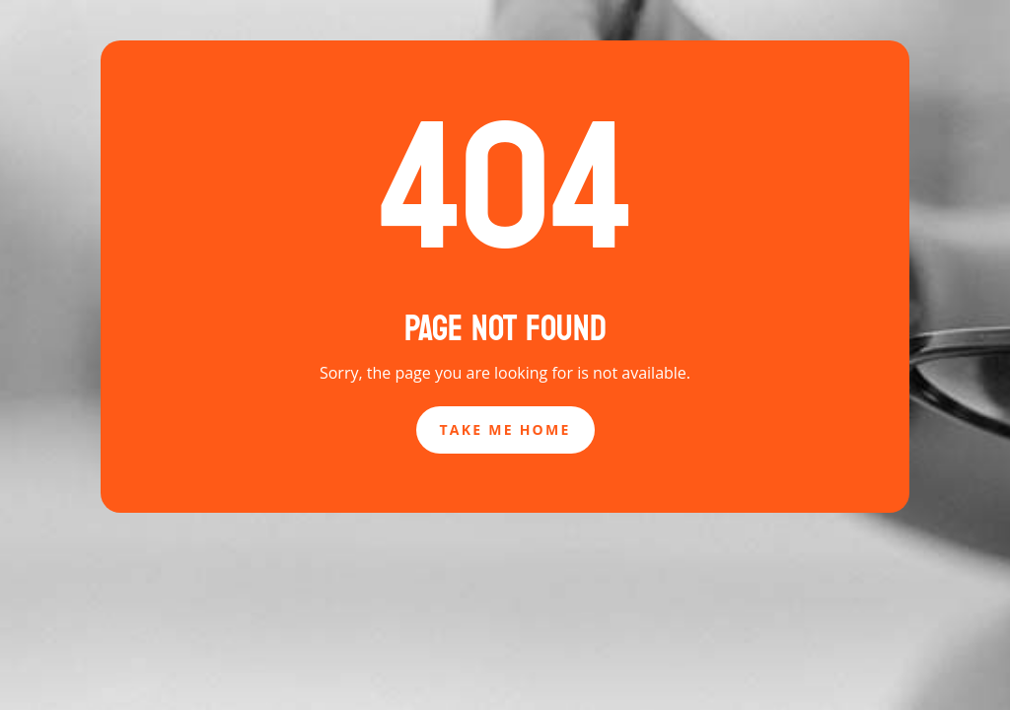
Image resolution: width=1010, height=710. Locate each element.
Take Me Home (505, 429)
